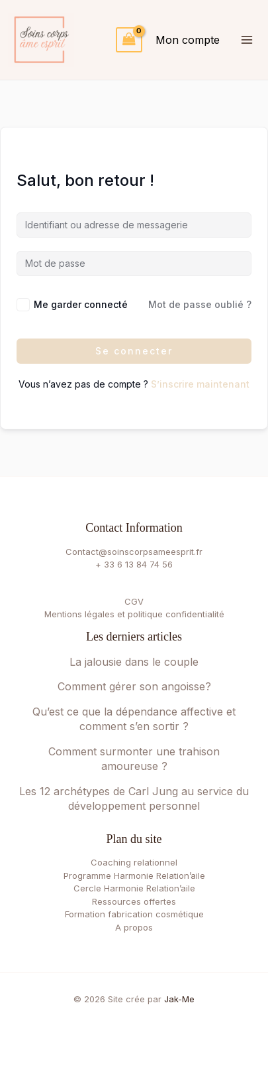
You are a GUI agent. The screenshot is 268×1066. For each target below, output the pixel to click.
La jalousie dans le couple (134, 661)
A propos (134, 927)
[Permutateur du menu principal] (246, 39)
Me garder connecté (81, 304)
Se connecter (134, 350)
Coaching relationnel (134, 862)
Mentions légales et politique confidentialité (134, 614)
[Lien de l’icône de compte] (188, 40)
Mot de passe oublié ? (199, 304)
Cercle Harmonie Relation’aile (134, 888)
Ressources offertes (134, 901)
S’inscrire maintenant (200, 384)
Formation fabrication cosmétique (134, 914)
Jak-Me (179, 999)
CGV (134, 601)
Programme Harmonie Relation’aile (134, 875)
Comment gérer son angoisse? (134, 686)
